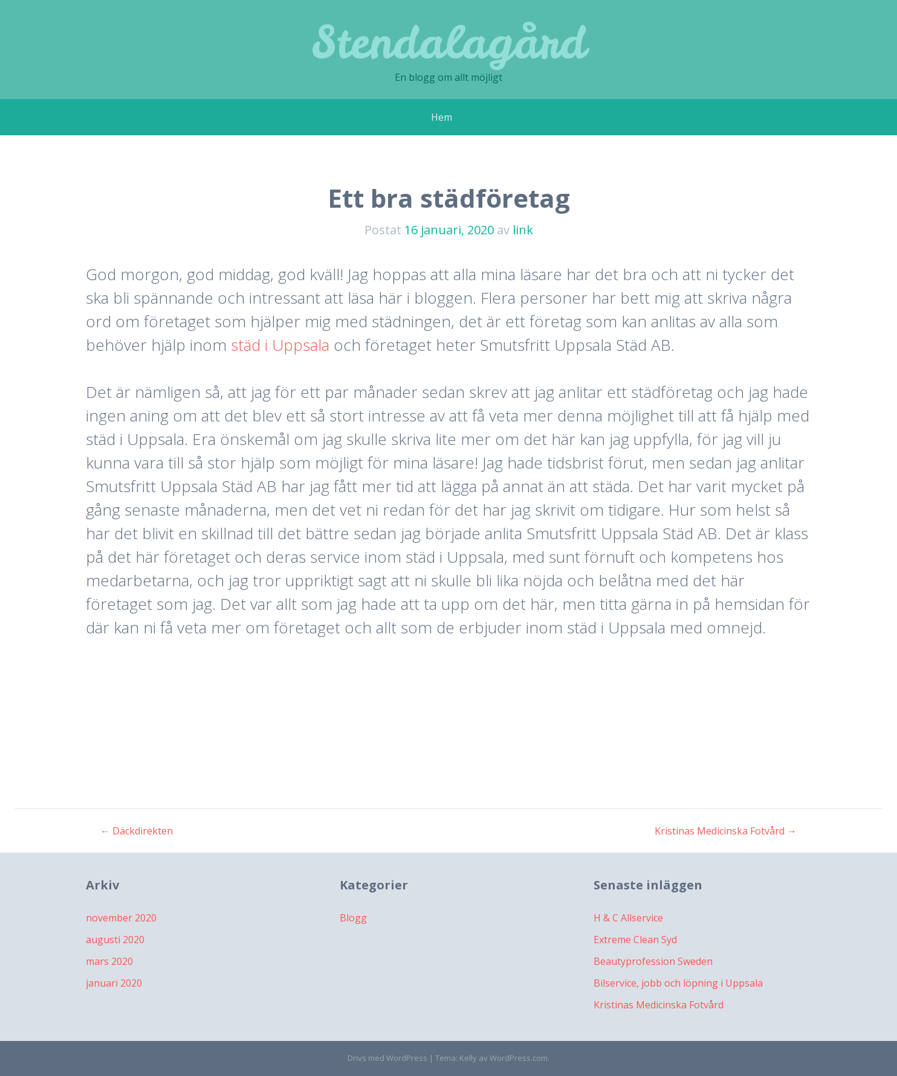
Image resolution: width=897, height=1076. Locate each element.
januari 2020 (114, 983)
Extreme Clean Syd (635, 939)
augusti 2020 (115, 939)
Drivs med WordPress (387, 1057)
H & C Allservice (628, 917)
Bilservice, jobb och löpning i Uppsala (678, 983)
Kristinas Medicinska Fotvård (726, 830)
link (523, 230)
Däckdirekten (136, 830)
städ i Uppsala (280, 345)
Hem (441, 117)
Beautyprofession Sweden (653, 961)
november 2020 (121, 917)
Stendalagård (448, 42)
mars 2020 (109, 961)
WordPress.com (519, 1057)
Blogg (353, 917)
